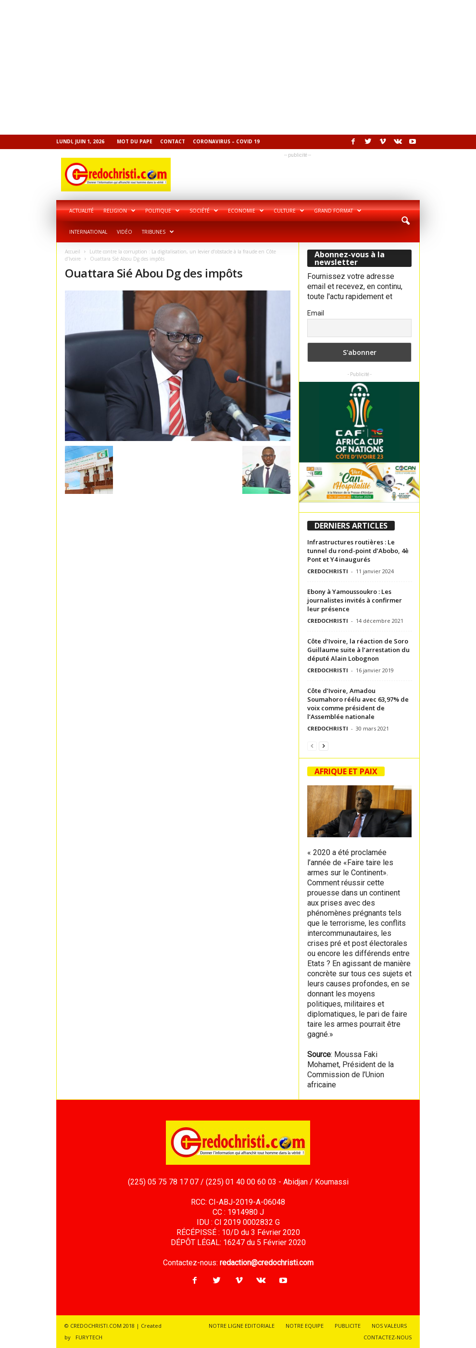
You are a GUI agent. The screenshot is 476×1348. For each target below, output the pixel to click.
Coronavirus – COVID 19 (226, 141)
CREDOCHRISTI (327, 571)
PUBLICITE (348, 1325)
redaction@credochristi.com (266, 1262)
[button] (405, 221)
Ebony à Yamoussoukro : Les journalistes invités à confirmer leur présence (354, 600)
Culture (289, 210)
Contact (172, 141)
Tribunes (158, 231)
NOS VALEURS (389, 1325)
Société (203, 210)
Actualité (81, 210)
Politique (162, 210)
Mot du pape (134, 141)
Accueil (72, 251)
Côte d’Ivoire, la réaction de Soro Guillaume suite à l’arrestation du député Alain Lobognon (358, 650)
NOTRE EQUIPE (305, 1325)
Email (315, 313)
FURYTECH (88, 1337)
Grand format (338, 210)
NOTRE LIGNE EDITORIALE (242, 1325)
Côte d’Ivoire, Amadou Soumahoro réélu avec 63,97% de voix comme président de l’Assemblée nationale (358, 703)
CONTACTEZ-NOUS (387, 1337)
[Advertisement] (238, 67)
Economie (246, 210)
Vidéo (124, 231)
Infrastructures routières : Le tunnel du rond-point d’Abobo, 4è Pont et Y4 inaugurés (358, 551)
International (88, 231)
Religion (119, 210)
